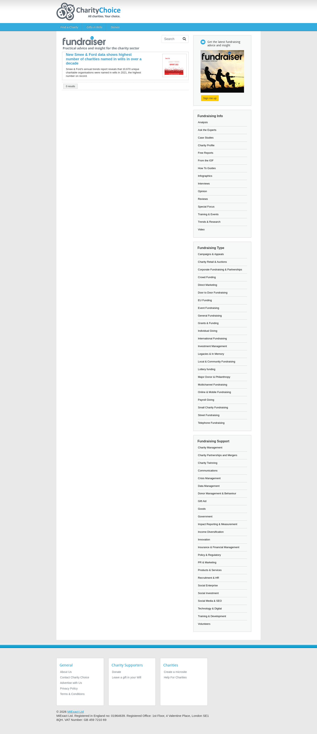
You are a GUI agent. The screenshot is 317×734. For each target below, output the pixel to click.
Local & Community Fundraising (216, 361)
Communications (208, 470)
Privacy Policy (69, 688)
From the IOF (205, 160)
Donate (116, 672)
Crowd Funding (207, 277)
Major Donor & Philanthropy (214, 376)
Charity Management (210, 447)
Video (201, 229)
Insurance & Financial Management (218, 547)
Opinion (202, 191)
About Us (66, 672)
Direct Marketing (207, 284)
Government (205, 516)
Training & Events (208, 214)
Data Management (209, 485)
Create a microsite (175, 672)
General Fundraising (210, 315)
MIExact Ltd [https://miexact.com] (75, 711)
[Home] (90, 11)
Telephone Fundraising (211, 422)
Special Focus (206, 206)
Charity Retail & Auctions (212, 261)
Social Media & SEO (210, 600)
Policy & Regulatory (209, 554)
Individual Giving (207, 330)
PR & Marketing (207, 562)
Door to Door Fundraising (212, 292)
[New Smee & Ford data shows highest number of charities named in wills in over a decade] (104, 59)
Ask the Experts (207, 129)
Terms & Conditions (72, 694)
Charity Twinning (207, 462)
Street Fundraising (208, 415)
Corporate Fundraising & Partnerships (220, 269)
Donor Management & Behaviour (217, 493)
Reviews (203, 198)
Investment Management (212, 346)
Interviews (204, 183)
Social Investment (208, 593)
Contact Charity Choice (74, 677)
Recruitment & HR (208, 577)
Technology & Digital (210, 608)
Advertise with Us (71, 682)
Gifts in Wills (94, 27)
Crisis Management (209, 478)
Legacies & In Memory (211, 353)
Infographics (205, 175)
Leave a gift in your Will (126, 677)
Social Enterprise (208, 585)
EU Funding (205, 300)
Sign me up (210, 98)
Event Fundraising (208, 307)
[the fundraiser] (100, 42)
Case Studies (205, 137)
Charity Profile (206, 145)
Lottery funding (206, 369)
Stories (115, 27)
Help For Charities (175, 677)
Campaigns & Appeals (211, 254)
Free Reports (205, 152)
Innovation (204, 539)
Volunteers (204, 623)
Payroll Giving (206, 399)
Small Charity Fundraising (213, 407)
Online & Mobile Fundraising (214, 392)
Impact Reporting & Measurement (217, 524)
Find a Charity (69, 27)
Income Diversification (211, 531)
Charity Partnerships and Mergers (217, 455)
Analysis (203, 122)
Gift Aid (202, 501)
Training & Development (212, 616)
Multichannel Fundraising (212, 384)
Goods (202, 508)
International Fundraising (212, 338)
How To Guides (207, 168)
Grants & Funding (208, 323)
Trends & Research (209, 221)
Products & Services (210, 570)
